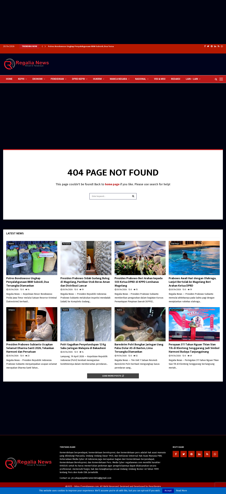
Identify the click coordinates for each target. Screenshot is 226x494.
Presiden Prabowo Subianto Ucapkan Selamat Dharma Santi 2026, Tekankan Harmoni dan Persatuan (30, 348)
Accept (168, 490)
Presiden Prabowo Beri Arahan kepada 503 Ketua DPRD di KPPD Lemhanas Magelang (138, 282)
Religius (12, 310)
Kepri (21, 79)
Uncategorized (177, 310)
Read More (181, 491)
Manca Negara (118, 79)
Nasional (140, 79)
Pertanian (66, 244)
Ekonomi (37, 79)
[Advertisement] (94, 22)
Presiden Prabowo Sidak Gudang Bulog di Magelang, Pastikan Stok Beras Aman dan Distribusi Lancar (85, 282)
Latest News (15, 233)
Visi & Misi (159, 79)
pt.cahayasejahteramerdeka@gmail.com (91, 478)
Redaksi (175, 79)
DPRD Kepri (78, 79)
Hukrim (97, 79)
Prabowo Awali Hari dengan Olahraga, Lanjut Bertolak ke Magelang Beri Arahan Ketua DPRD (192, 282)
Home (9, 79)
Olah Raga (175, 244)
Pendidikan (57, 79)
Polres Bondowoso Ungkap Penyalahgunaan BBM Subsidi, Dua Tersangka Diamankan (89, 46)
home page (112, 184)
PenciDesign (155, 486)
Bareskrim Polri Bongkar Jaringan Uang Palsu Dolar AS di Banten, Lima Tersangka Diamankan (139, 348)
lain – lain (192, 79)
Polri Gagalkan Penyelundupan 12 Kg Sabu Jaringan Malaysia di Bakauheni (83, 346)
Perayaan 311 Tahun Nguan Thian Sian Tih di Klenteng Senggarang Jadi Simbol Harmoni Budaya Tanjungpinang (194, 348)
